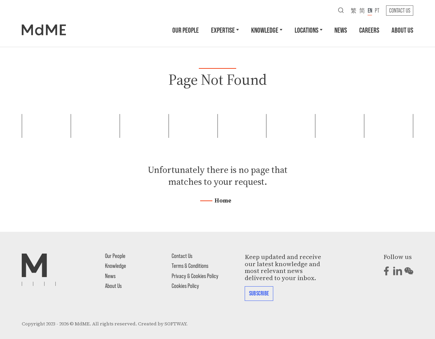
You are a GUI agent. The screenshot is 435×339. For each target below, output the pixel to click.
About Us (402, 29)
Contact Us (399, 10)
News (340, 29)
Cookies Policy (185, 285)
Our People (185, 29)
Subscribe (259, 293)
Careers (369, 29)
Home (222, 200)
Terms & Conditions (190, 265)
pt (377, 10)
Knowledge (264, 29)
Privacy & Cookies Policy (195, 275)
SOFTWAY (175, 324)
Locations (306, 29)
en (370, 10)
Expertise (223, 29)
